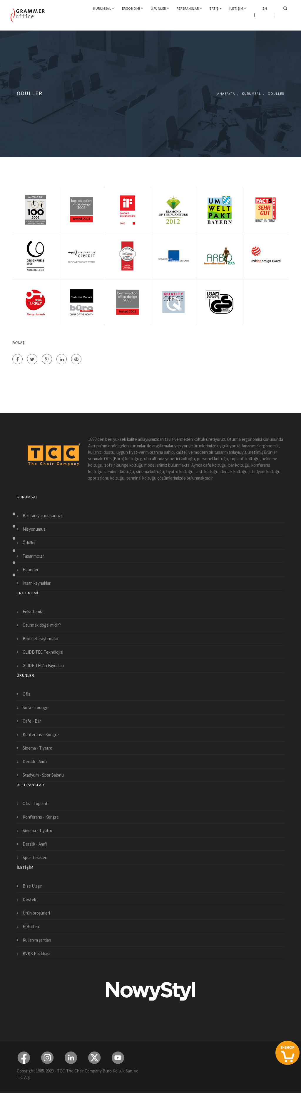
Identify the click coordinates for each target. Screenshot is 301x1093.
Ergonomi (132, 14)
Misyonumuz (34, 529)
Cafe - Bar (32, 721)
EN (264, 14)
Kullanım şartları (37, 940)
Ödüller (276, 93)
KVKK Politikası (36, 953)
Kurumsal (103, 14)
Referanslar (189, 14)
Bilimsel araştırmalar (41, 638)
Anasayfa (226, 93)
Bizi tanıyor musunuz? (43, 515)
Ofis (26, 694)
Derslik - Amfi (35, 761)
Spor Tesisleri (35, 857)
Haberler (31, 569)
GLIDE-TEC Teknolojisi (43, 652)
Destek (29, 899)
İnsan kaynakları (37, 583)
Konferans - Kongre (41, 734)
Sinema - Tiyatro (37, 748)
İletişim (237, 14)
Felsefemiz (33, 611)
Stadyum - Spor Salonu (43, 775)
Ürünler (160, 14)
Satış (216, 14)
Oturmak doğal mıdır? (42, 625)
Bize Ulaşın (33, 886)
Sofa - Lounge (36, 707)
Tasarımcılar (33, 556)
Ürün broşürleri (36, 913)
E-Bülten (31, 926)
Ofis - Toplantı (36, 803)
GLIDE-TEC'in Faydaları (43, 665)
